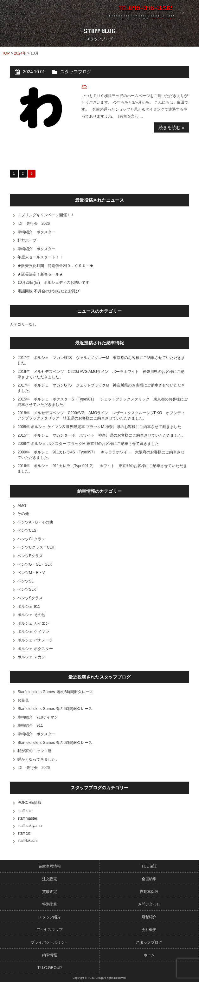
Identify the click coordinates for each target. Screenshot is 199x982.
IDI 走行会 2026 (33, 223)
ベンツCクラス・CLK (35, 547)
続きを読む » (171, 127)
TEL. (145, 8)
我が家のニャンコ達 (34, 751)
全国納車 (149, 879)
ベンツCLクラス (31, 539)
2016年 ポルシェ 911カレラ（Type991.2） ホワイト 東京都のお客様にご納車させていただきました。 (102, 468)
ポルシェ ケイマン (33, 631)
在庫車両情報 (49, 866)
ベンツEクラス (30, 556)
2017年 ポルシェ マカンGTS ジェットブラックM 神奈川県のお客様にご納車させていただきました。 (101, 388)
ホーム (149, 955)
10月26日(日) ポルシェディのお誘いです (53, 282)
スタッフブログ (75, 71)
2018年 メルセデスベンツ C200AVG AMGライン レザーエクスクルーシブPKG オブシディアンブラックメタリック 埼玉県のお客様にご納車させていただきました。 (101, 415)
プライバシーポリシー (50, 942)
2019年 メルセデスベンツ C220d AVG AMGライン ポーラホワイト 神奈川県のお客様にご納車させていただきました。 (100, 374)
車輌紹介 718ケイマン (37, 717)
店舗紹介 (149, 917)
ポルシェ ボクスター (35, 649)
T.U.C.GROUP (49, 968)
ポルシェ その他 (31, 615)
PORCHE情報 (29, 802)
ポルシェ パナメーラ (35, 640)
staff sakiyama (29, 825)
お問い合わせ (149, 904)
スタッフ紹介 (49, 917)
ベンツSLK (26, 589)
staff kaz (24, 811)
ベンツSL (25, 581)
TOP (6, 53)
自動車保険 (149, 891)
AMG (21, 506)
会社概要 (149, 929)
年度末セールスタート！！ (40, 257)
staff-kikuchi (27, 840)
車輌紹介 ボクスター (36, 232)
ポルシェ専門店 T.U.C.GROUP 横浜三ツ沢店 (47, 11)
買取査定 (49, 891)
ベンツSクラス (30, 598)
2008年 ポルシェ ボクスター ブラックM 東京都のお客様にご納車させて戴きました (88, 443)
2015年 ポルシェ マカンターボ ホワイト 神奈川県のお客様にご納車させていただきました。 (101, 435)
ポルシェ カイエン (33, 623)
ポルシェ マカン (31, 657)
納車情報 (49, 955)
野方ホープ (26, 240)
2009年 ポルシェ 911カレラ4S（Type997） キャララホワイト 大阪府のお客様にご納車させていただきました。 (100, 455)
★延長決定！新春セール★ (40, 274)
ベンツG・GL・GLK (34, 564)
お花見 (23, 700)
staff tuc (24, 833)
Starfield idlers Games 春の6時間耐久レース (55, 692)
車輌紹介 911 (30, 725)
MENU (188, 11)
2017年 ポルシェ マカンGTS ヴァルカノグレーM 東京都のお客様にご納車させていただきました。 (101, 360)
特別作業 (49, 904)
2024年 (20, 53)
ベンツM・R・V (31, 572)
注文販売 (49, 879)
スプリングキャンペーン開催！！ (45, 215)
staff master (27, 818)
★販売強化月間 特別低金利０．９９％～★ (55, 265)
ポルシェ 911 (28, 606)
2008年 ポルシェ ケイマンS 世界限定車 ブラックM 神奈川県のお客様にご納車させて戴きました (99, 427)
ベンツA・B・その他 (35, 522)
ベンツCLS (26, 530)
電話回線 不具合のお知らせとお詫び (48, 291)
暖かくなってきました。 (38, 759)
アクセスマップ (49, 929)
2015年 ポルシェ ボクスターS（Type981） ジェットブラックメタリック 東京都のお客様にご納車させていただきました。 (102, 402)
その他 (23, 513)
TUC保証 (149, 866)
